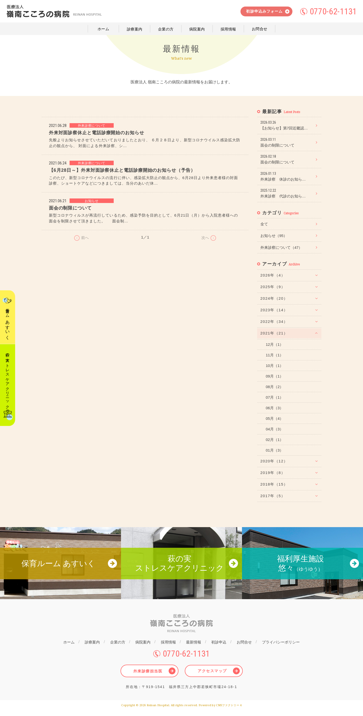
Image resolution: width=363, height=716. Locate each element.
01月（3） (274, 450)
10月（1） (274, 365)
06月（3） (274, 408)
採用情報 (168, 648)
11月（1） (274, 355)
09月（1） (274, 376)
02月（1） (274, 439)
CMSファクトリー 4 (229, 710)
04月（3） (274, 429)
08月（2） (274, 387)
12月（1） (274, 344)
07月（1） (274, 397)
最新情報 (194, 648)
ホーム (67, 648)
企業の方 (117, 648)
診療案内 (91, 648)
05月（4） (274, 418)
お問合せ (245, 648)
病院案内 (142, 648)
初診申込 (219, 648)
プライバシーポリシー (282, 648)
